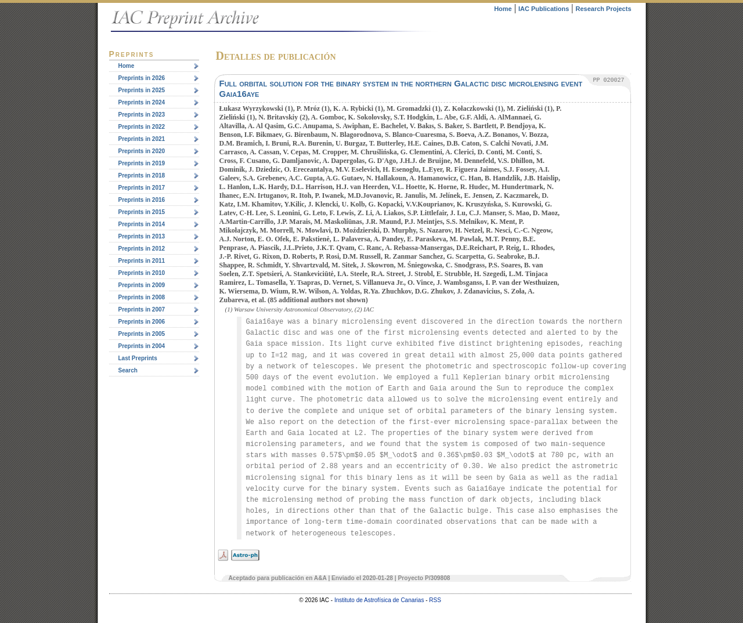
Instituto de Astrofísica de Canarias (379, 600)
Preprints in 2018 (141, 175)
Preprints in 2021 (141, 139)
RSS (435, 600)
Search (128, 370)
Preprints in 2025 (141, 90)
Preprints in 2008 (141, 297)
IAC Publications (543, 8)
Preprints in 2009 (141, 285)
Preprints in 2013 (141, 236)
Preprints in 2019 (141, 163)
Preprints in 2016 (141, 200)
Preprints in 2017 (141, 187)
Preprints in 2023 (141, 114)
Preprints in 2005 (141, 334)
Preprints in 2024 (141, 102)
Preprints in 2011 (141, 261)
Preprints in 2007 (141, 309)
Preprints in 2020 (141, 151)
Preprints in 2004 (141, 346)
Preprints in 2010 (141, 273)
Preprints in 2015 (141, 212)
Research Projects (604, 8)
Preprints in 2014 (141, 224)
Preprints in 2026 (141, 78)
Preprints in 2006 (141, 321)
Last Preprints (137, 358)
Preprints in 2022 (141, 127)
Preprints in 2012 (141, 248)
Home (503, 8)
